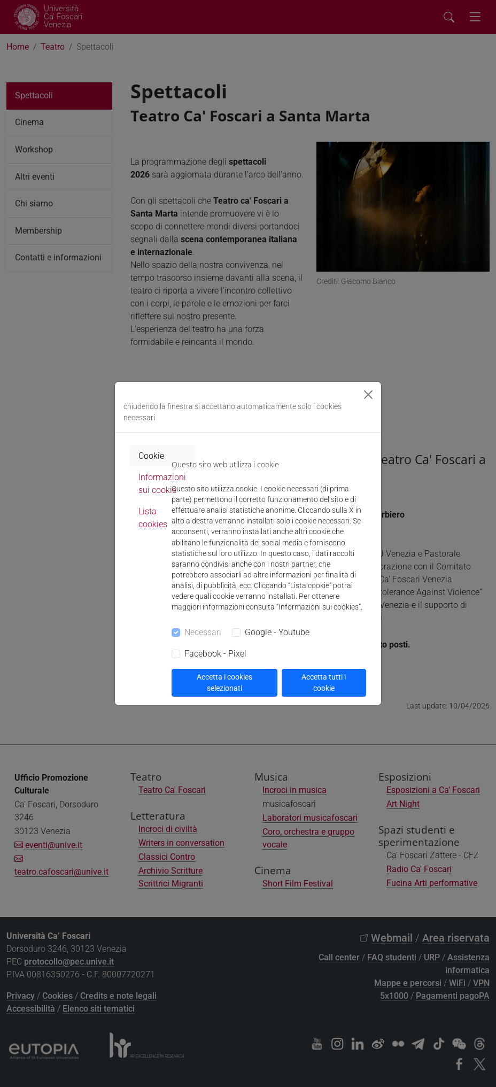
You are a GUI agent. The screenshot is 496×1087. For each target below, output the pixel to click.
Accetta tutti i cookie (323, 682)
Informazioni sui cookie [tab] (162, 483)
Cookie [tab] (151, 456)
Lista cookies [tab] (152, 517)
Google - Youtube (277, 632)
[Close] (368, 394)
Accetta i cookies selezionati (224, 682)
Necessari (202, 632)
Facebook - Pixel (215, 654)
